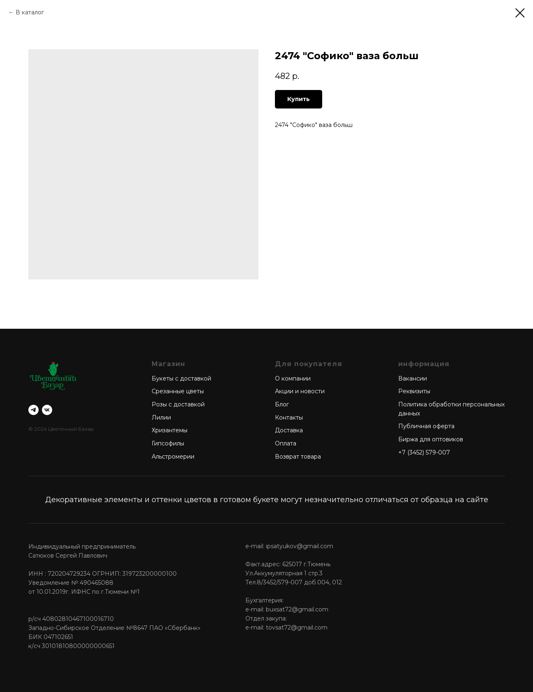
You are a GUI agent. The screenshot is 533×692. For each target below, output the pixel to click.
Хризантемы (169, 430)
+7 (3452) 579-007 (424, 452)
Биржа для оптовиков (430, 439)
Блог (282, 404)
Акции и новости (300, 391)
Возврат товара (298, 456)
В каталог (30, 12)
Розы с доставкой (178, 404)
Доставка (289, 430)
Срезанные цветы (178, 391)
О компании (293, 378)
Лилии (161, 417)
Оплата (285, 443)
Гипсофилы (168, 443)
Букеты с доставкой (181, 378)
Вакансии (412, 378)
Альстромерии (173, 456)
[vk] (47, 410)
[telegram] (33, 410)
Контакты (289, 417)
